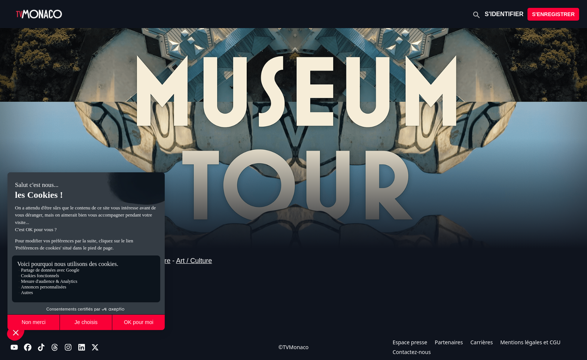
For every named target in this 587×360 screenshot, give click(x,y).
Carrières (481, 342)
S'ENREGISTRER (553, 14)
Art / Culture (194, 260)
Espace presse (410, 342)
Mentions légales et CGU (530, 342)
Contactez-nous (412, 352)
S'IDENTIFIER (504, 14)
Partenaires (449, 342)
